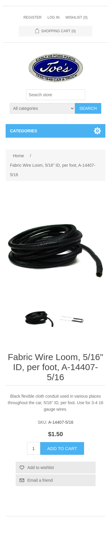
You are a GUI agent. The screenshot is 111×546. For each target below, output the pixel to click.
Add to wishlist (41, 467)
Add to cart (62, 448)
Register (32, 17)
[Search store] (55, 94)
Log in (53, 17)
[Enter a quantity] (33, 448)
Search (87, 108)
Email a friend (40, 480)
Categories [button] (23, 131)
